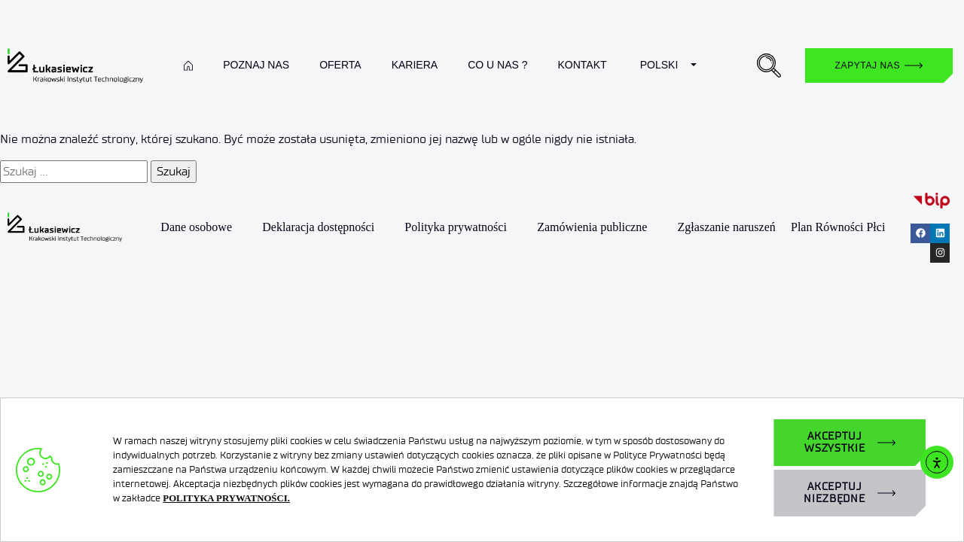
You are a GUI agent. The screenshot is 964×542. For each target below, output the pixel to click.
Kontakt (581, 65)
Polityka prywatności (455, 227)
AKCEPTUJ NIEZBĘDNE (834, 492)
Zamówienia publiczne (592, 227)
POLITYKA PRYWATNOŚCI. (226, 498)
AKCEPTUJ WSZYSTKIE (834, 442)
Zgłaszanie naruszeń (727, 227)
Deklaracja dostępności (318, 227)
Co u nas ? (497, 65)
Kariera (415, 65)
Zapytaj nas (867, 65)
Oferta (340, 65)
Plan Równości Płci (838, 227)
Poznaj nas (256, 65)
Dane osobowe (196, 227)
